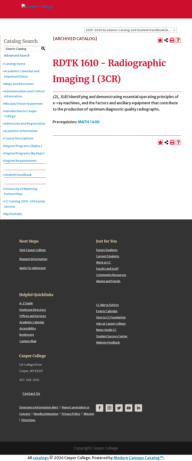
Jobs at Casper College (111, 323)
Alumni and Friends (108, 281)
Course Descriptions (19, 138)
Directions (28, 420)
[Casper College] (37, 4)
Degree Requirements (20, 161)
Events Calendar (107, 311)
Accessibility (27, 328)
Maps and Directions (19, 84)
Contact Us (31, 394)
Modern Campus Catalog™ (138, 457)
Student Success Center (112, 336)
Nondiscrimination (46, 414)
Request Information (33, 259)
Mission (89, 414)
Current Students (107, 256)
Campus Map (28, 341)
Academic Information (20, 131)
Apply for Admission (32, 268)
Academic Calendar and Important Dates (22, 73)
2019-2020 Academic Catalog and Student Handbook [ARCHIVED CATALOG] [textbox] (131, 30)
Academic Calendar (31, 322)
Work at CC (103, 262)
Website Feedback (108, 342)
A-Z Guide (26, 303)
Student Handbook (18, 175)
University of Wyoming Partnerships (20, 191)
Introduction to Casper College (20, 113)
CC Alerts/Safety (107, 305)
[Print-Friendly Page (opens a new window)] (172, 40)
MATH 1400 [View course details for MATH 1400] (89, 122)
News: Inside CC (106, 330)
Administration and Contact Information (24, 93)
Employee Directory (32, 309)
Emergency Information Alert (38, 407)
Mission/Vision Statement (23, 104)
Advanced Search (17, 55)
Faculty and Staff (107, 268)
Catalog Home (14, 64)
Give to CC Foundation (111, 317)
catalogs (41, 457)
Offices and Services (32, 316)
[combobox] (130, 30)
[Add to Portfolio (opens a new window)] (160, 40)
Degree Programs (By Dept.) (24, 153)
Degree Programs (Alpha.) (23, 146)
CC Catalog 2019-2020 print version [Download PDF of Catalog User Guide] (24, 203)
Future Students (107, 250)
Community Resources (111, 275)
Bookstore (26, 334)
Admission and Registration (24, 124)
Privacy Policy (71, 414)
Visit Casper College (32, 250)
